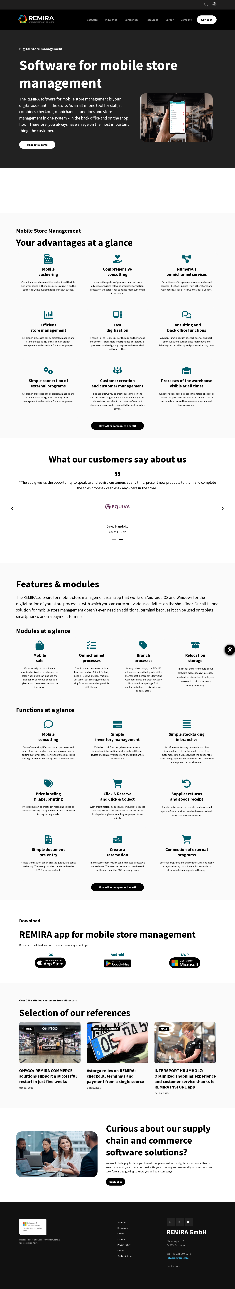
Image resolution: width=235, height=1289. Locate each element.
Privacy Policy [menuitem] (124, 1244)
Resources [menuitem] (152, 20)
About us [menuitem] (122, 1222)
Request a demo (37, 145)
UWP (185, 954)
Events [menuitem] (121, 1233)
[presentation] (12, 508)
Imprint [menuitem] (121, 1250)
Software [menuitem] (92, 20)
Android (117, 954)
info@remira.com (177, 1258)
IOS (50, 954)
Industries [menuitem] (111, 20)
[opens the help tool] (230, 650)
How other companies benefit (117, 426)
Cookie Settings (125, 1256)
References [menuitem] (132, 20)
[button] (114, 540)
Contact (207, 20)
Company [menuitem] (186, 20)
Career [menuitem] (170, 20)
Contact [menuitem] (121, 1239)
